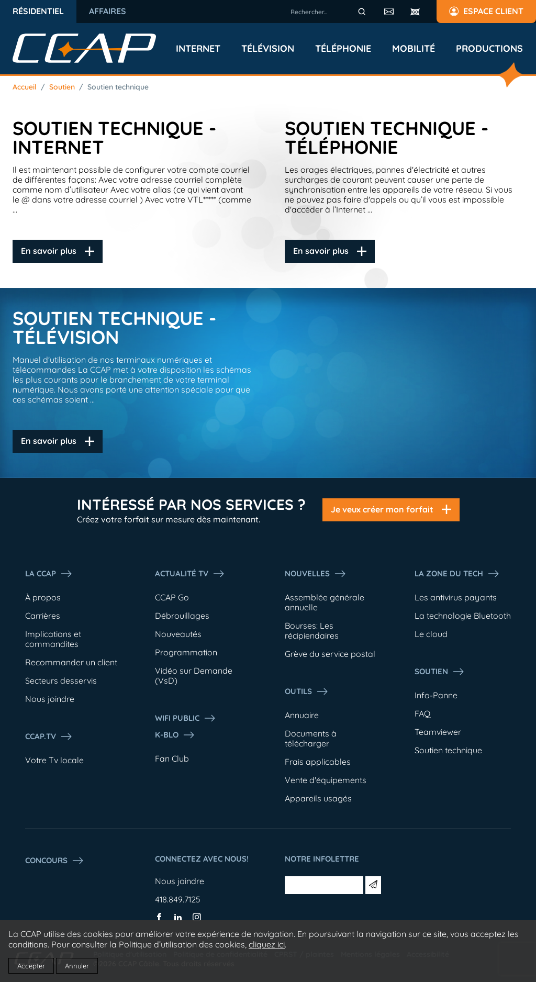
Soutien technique (118, 87)
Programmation (186, 652)
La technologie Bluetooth (463, 615)
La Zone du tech (457, 573)
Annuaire (302, 715)
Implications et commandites (53, 639)
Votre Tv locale (54, 760)
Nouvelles (316, 573)
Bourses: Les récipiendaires (312, 630)
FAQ (422, 713)
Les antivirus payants (456, 597)
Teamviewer (438, 732)
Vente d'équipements (325, 780)
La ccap (49, 573)
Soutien (62, 87)
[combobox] (330, 11)
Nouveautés (178, 634)
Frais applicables (318, 761)
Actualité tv (190, 573)
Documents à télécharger (311, 738)
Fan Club (172, 758)
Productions (489, 48)
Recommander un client (71, 662)
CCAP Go (172, 597)
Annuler (77, 966)
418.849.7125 (177, 899)
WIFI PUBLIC (185, 718)
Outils (307, 691)
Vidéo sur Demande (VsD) (193, 675)
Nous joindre (49, 699)
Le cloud (431, 634)
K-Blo (175, 735)
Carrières (42, 615)
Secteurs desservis (61, 680)
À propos (43, 597)
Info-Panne (436, 695)
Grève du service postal (330, 654)
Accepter (31, 966)
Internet (198, 48)
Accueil (25, 87)
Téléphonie (343, 48)
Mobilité (413, 48)
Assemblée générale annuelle (324, 602)
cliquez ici (267, 944)
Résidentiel (38, 11)
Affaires (107, 11)
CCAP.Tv (49, 736)
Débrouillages (182, 615)
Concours (54, 860)
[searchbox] (330, 11)
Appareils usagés (318, 798)
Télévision (267, 48)
